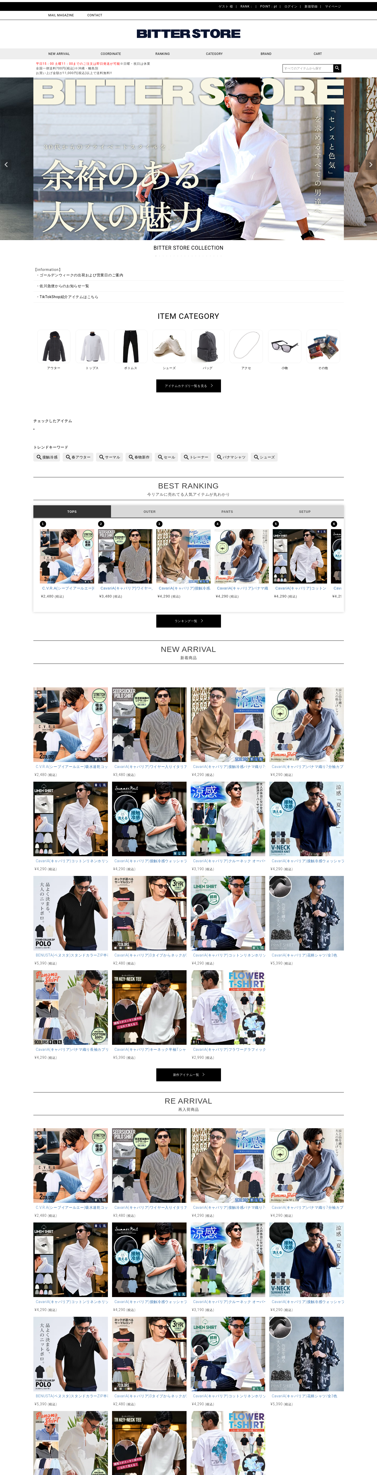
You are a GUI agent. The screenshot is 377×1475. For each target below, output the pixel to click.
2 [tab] (160, 256)
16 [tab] (210, 256)
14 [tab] (203, 256)
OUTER (150, 512)
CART (318, 54)
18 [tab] (218, 256)
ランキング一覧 (186, 621)
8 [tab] (181, 256)
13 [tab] (199, 256)
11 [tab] (192, 256)
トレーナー (199, 457)
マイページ (333, 6)
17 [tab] (214, 256)
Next (371, 165)
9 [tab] (185, 256)
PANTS (227, 512)
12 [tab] (196, 256)
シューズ (267, 457)
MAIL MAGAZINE (61, 15)
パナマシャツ (234, 457)
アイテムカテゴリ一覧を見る (186, 386)
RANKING (163, 54)
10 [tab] (189, 256)
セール (169, 457)
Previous (6, 165)
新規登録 (311, 6)
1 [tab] (156, 256)
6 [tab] (174, 256)
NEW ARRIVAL (59, 54)
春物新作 (142, 457)
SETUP (305, 512)
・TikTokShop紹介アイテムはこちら (67, 297)
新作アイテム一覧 (186, 1075)
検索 (337, 68)
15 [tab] (207, 256)
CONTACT (94, 15)
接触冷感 (50, 457)
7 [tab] (178, 256)
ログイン (290, 6)
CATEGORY (214, 54)
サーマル (112, 457)
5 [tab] (170, 256)
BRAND (266, 54)
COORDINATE (111, 54)
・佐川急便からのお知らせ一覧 (62, 286)
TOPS (72, 512)
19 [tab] (221, 256)
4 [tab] (167, 256)
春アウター (81, 457)
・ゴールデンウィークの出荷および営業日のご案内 (79, 275)
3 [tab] (163, 256)
